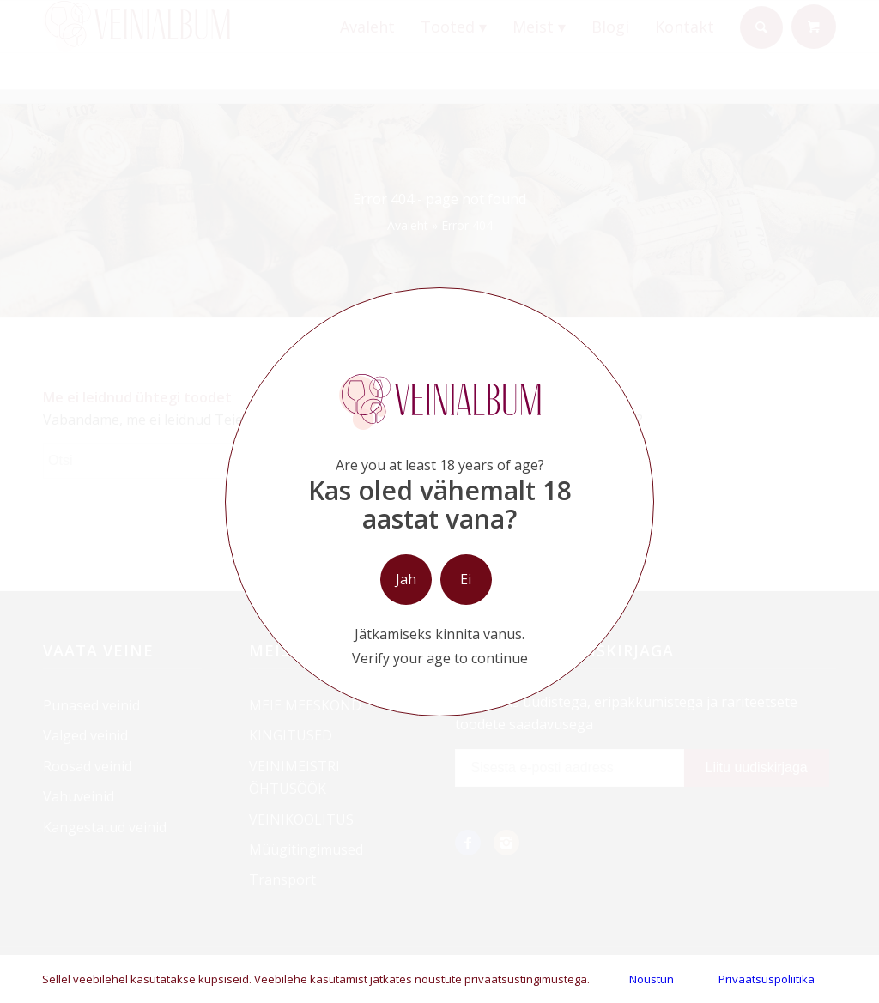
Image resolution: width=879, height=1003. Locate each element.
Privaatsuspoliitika (766, 979)
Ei (465, 579)
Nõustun (651, 979)
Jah (406, 579)
